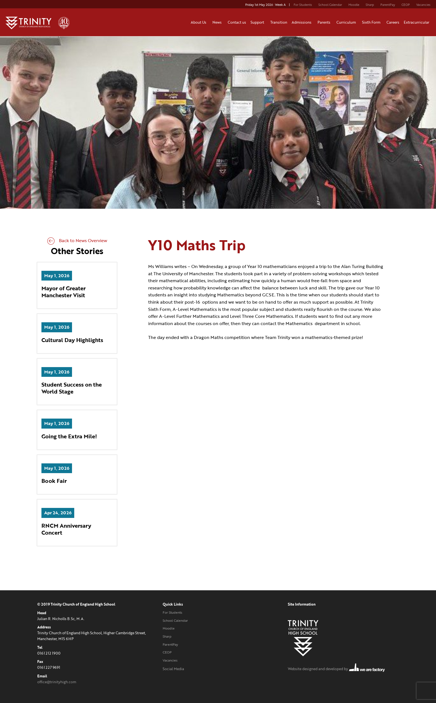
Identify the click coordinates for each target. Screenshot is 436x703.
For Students (303, 5)
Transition (278, 22)
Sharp (370, 5)
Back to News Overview (77, 240)
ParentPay (387, 5)
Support (258, 22)
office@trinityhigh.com (56, 682)
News (217, 22)
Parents (325, 22)
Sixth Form (372, 22)
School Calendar (330, 5)
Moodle (353, 5)
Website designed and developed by (336, 669)
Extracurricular (417, 22)
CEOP (406, 5)
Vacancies (423, 5)
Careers (393, 22)
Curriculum (347, 22)
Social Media (173, 669)
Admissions (302, 22)
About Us (199, 22)
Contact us (237, 22)
